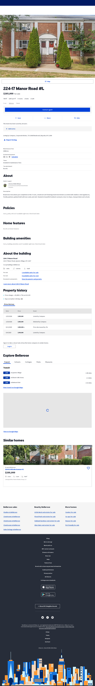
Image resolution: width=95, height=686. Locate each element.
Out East (47, 642)
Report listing (10, 140)
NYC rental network (48, 549)
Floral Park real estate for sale (44, 516)
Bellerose (11, 103)
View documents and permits (32, 279)
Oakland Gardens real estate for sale (47, 521)
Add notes (10, 129)
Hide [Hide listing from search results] (77, 118)
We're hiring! (48, 542)
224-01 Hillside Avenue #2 (14, 469)
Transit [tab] (7, 362)
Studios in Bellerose (10, 512)
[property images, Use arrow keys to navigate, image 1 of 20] (47, 455)
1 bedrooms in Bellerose (12, 516)
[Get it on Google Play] (48, 594)
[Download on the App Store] (48, 587)
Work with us (48, 545)
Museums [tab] (48, 362)
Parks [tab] (39, 362)
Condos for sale (70, 512)
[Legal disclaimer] (9, 157)
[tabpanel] (47, 321)
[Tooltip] (22, 299)
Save (18, 118)
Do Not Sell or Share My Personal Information (48, 566)
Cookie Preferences (48, 570)
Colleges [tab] (28, 362)
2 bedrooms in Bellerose (12, 521)
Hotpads (47, 638)
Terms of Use (48, 563)
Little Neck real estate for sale (44, 512)
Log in (9, 346)
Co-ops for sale (70, 516)
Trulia (47, 635)
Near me (48, 556)
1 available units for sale (30, 272)
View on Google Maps (11, 431)
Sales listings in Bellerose (12, 529)
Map (47, 81)
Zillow (47, 632)
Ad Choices (48, 577)
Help (48, 559)
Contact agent (47, 110)
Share (47, 118)
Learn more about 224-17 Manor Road (16, 284)
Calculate (15, 157)
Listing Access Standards (48, 580)
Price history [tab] (9, 304)
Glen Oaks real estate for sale (44, 525)
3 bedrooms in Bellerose (12, 525)
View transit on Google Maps (13, 387)
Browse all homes (48, 552)
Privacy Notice (48, 573)
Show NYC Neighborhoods (47, 606)
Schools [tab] (17, 362)
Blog (48, 538)
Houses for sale (70, 521)
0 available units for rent (30, 276)
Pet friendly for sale (72, 525)
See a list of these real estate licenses (55, 626)
